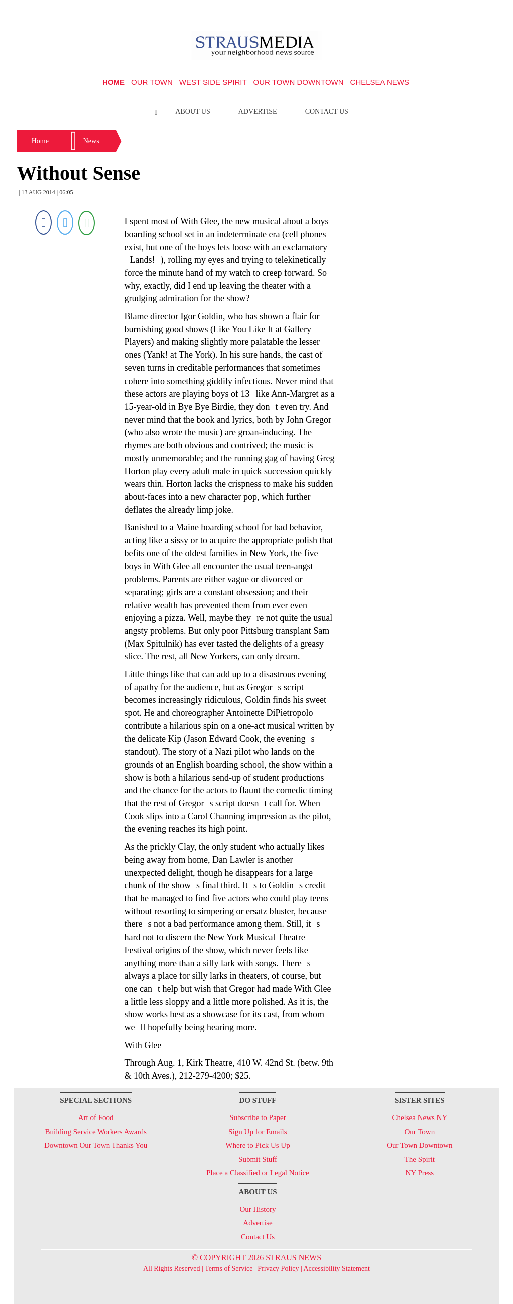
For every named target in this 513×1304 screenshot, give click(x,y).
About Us (192, 111)
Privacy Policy (278, 1268)
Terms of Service (228, 1268)
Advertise (257, 111)
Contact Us (326, 111)
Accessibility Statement (336, 1268)
